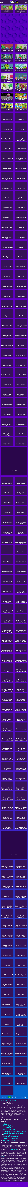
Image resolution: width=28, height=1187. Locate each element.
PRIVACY (21, 1183)
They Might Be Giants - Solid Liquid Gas (14, 1131)
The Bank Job (7, 1127)
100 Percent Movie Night (10, 1136)
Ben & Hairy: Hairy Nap (9, 1135)
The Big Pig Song (8, 1126)
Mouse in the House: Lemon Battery (14, 1133)
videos (3, 1156)
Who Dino (6, 1124)
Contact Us (7, 1183)
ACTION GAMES (13, 1100)
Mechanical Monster (9, 1129)
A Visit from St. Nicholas (10, 1140)
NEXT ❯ (23, 1097)
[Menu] (1, 2)
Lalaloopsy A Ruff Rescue (10, 1138)
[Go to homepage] (14, 2)
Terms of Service (14, 1183)
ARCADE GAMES (4, 1100)
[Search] (26, 2)
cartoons (14, 1149)
